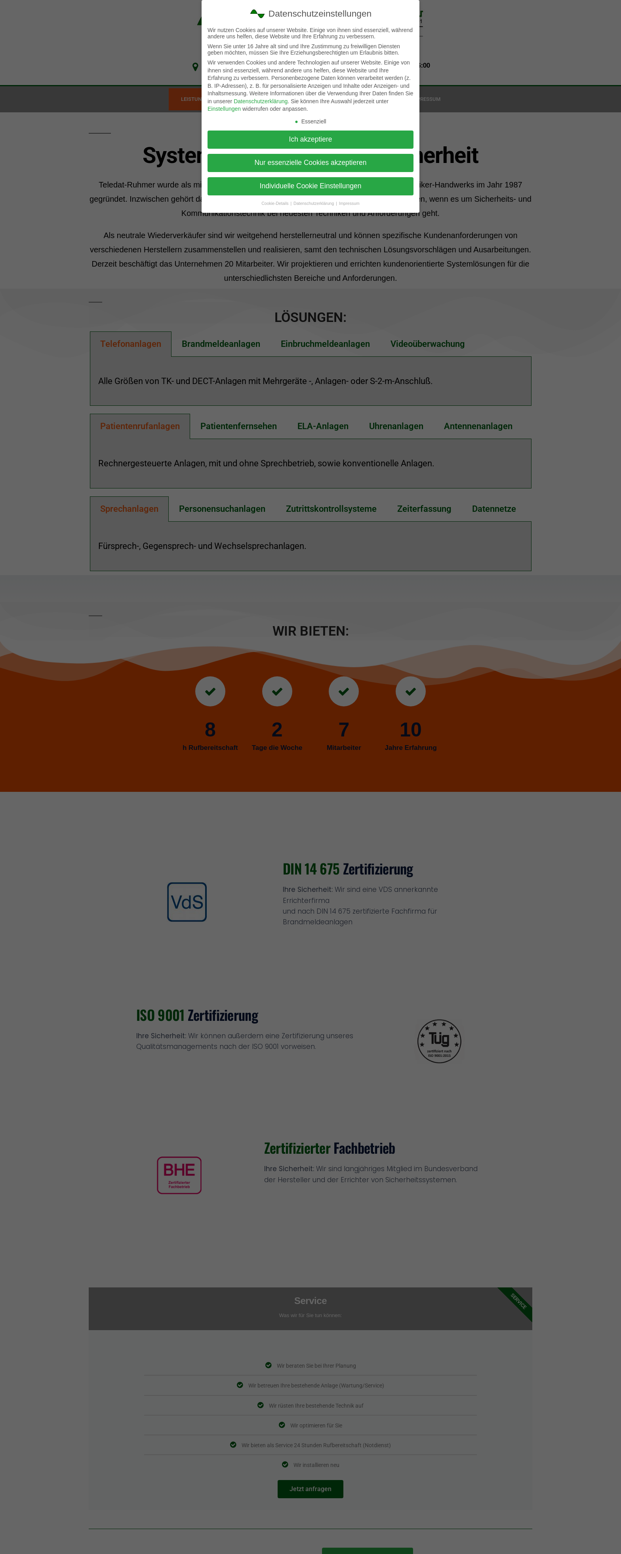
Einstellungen (224, 109)
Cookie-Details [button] (275, 203)
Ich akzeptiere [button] (310, 139)
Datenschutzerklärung (261, 101)
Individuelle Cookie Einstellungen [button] (311, 186)
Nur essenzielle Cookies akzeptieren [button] (310, 163)
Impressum (349, 203)
